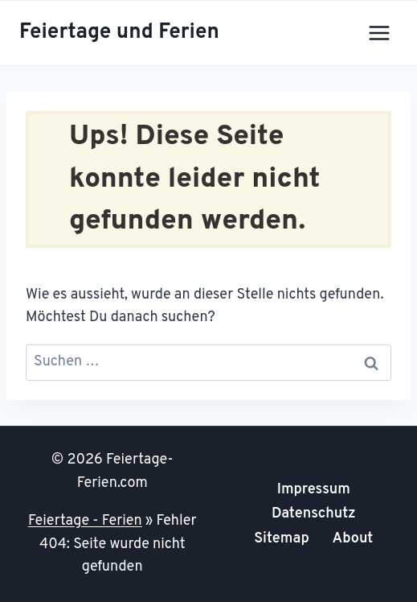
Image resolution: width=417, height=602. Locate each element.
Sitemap (281, 539)
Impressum (313, 489)
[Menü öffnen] (379, 32)
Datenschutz (314, 514)
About (353, 539)
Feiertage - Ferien (85, 521)
